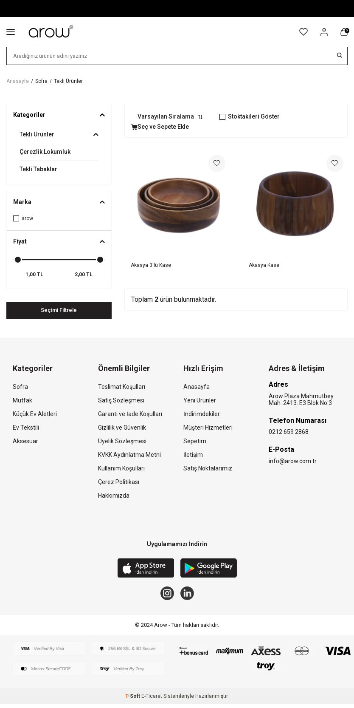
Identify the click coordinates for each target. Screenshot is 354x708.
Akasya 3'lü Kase (151, 265)
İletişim (193, 455)
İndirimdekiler (201, 414)
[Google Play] (208, 569)
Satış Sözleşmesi (121, 400)
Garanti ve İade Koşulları (130, 414)
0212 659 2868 (289, 432)
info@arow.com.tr (293, 461)
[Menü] (10, 31)
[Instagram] (165, 595)
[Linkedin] (188, 595)
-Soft (133, 700)
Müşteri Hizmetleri (208, 428)
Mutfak (22, 400)
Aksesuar (25, 441)
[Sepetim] (344, 32)
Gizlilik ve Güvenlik (122, 428)
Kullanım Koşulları (121, 468)
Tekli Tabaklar (38, 169)
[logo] (51, 31)
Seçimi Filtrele (59, 310)
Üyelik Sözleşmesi (122, 441)
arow (23, 218)
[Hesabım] (324, 32)
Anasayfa (17, 81)
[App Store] (146, 569)
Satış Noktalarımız (207, 468)
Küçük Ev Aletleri (35, 414)
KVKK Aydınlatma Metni (129, 455)
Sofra (41, 81)
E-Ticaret (151, 700)
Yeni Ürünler (199, 400)
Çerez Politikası (118, 482)
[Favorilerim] (303, 32)
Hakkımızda (113, 496)
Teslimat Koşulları (121, 387)
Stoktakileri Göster (249, 116)
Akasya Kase (264, 265)
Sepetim (194, 441)
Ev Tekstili (26, 428)
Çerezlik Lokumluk (45, 151)
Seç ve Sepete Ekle (160, 126)
